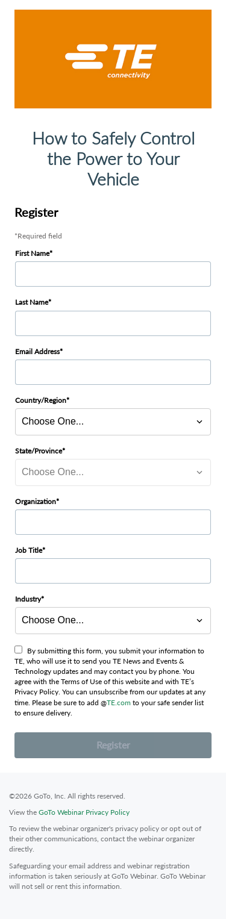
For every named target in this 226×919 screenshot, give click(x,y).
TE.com (119, 702)
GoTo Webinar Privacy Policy (84, 812)
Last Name (31, 302)
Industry (28, 598)
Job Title (28, 550)
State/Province (38, 450)
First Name (32, 253)
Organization (35, 501)
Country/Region (40, 400)
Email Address (37, 351)
